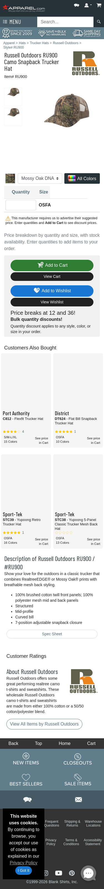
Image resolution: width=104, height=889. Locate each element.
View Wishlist (51, 302)
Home (65, 743)
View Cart (52, 276)
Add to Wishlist (52, 291)
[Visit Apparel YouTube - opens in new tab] (59, 872)
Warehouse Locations (93, 823)
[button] (76, 4)
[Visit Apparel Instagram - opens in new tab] (46, 872)
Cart (91, 743)
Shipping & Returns (72, 823)
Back (13, 743)
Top (38, 743)
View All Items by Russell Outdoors (44, 724)
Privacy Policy (23, 862)
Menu (11, 22)
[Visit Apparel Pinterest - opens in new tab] (72, 872)
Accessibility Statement (93, 842)
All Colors (82, 179)
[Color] (40, 178)
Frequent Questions (51, 823)
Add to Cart (52, 265)
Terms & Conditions (71, 842)
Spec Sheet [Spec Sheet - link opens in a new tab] (52, 634)
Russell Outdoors (22, 55)
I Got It (23, 870)
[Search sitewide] (65, 22)
